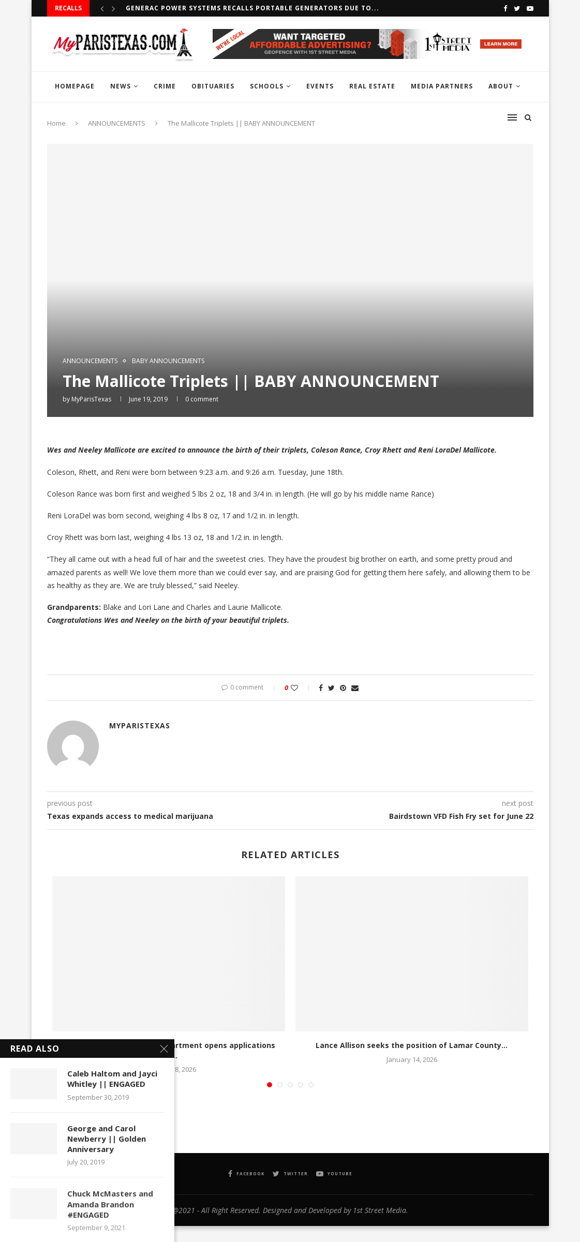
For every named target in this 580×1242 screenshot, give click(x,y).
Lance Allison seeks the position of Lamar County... (412, 1045)
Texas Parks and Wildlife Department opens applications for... (168, 1050)
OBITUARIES (212, 86)
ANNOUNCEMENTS (90, 361)
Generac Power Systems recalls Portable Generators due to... (252, 8)
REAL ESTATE (372, 86)
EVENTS (320, 86)
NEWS (120, 86)
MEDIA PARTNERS (442, 86)
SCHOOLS (267, 86)
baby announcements (168, 361)
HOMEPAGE (75, 86)
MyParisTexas (91, 399)
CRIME (165, 86)
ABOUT (500, 86)
